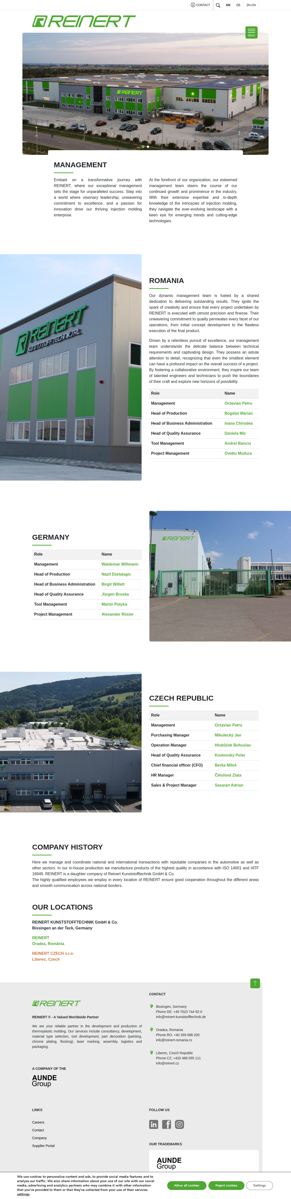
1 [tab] (143, 146)
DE (238, 5)
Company (39, 1138)
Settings (259, 1185)
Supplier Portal (43, 1146)
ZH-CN (251, 5)
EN (228, 5)
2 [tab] (148, 146)
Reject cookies (224, 1185)
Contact (200, 5)
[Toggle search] (218, 5)
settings (45, 1194)
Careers (38, 1122)
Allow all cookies (183, 1185)
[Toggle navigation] (251, 32)
